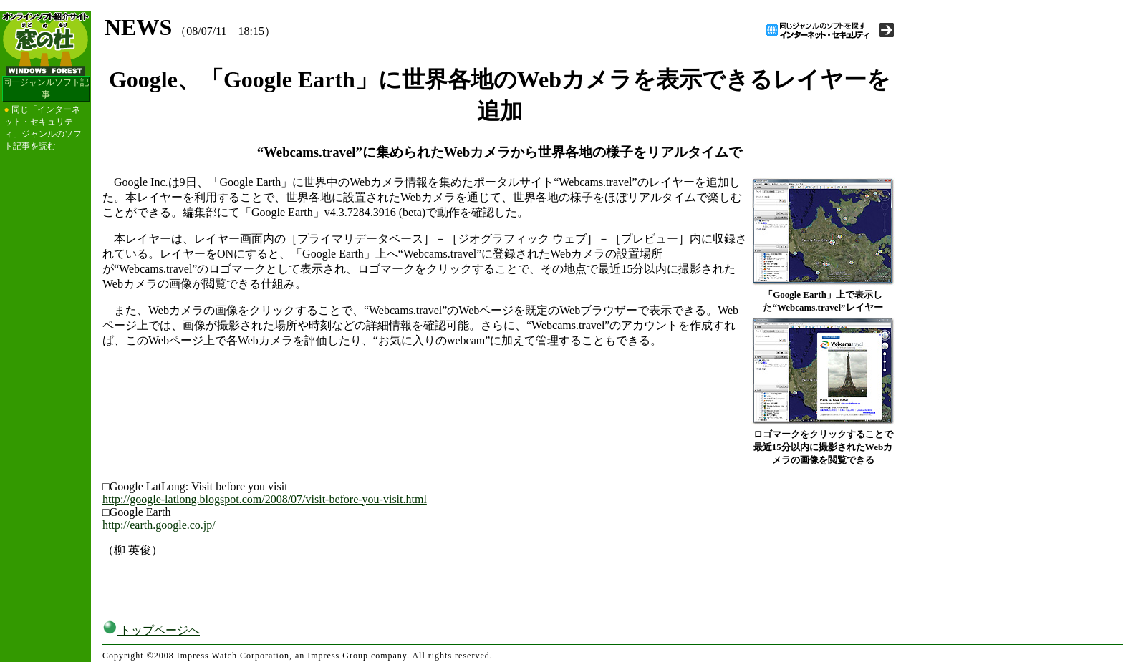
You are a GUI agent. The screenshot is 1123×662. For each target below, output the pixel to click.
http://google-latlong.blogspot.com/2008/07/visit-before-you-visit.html (264, 499)
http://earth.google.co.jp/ (159, 525)
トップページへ (151, 630)
